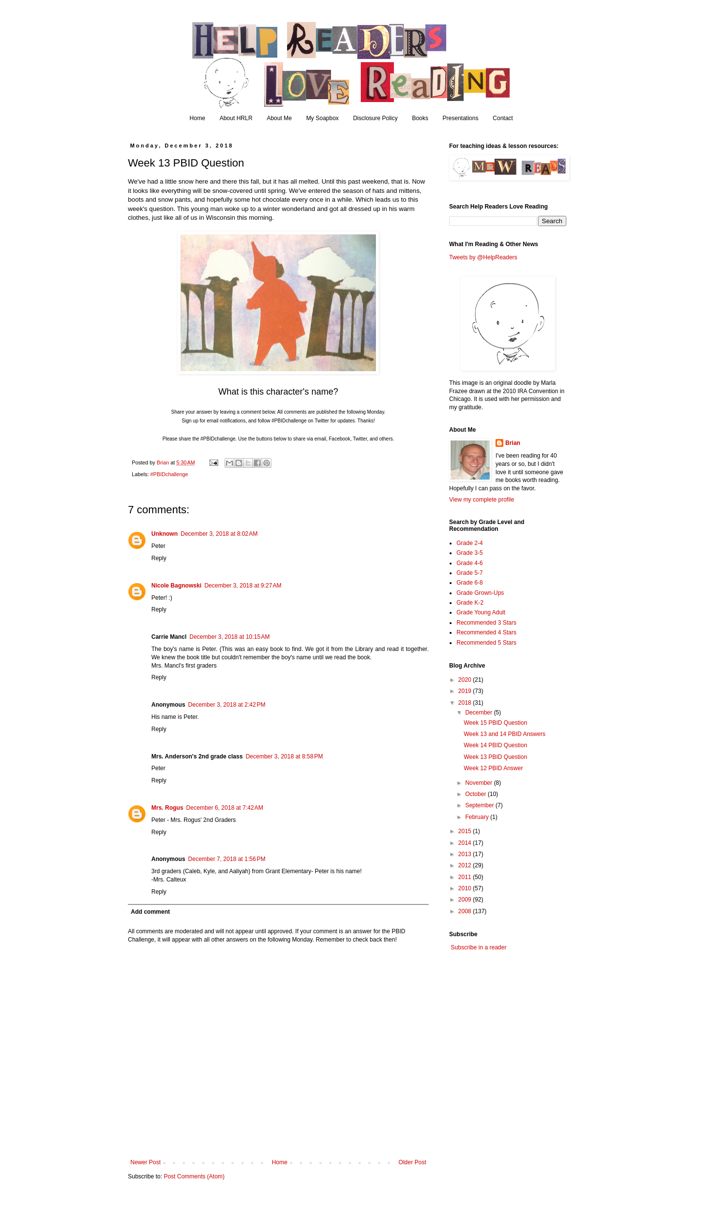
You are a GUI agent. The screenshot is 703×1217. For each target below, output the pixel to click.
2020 (465, 679)
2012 (465, 865)
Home (197, 118)
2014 (465, 842)
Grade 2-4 (469, 543)
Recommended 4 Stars (486, 632)
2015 (465, 831)
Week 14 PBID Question (495, 745)
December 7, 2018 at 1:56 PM (226, 859)
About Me (279, 118)
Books (420, 118)
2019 (465, 691)
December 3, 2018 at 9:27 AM (243, 585)
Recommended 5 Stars (486, 642)
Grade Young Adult (480, 612)
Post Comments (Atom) (194, 1176)
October (476, 794)
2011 (465, 877)
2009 (465, 899)
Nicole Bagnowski (176, 585)
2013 (465, 854)
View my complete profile (481, 499)
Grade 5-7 (469, 572)
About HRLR (236, 118)
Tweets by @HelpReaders (483, 257)
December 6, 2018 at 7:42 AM (224, 807)
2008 (465, 911)
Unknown (164, 533)
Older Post (412, 1162)
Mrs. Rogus (167, 807)
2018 (465, 702)
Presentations (460, 118)
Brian (512, 443)
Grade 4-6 (469, 563)
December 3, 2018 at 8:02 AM (219, 533)
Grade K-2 (469, 602)
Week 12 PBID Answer (493, 768)
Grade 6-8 (469, 582)
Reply (158, 558)
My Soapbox (322, 118)
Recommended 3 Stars (486, 622)
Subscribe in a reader (478, 947)
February (477, 817)
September (480, 805)
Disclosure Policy (375, 118)
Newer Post (145, 1162)
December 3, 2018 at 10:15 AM (229, 636)
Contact (503, 118)
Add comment (150, 911)
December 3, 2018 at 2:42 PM (226, 704)
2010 (465, 888)
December (479, 712)
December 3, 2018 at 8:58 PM (284, 756)
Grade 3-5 (469, 552)
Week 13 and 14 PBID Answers (504, 734)
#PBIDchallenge (169, 474)
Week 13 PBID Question (495, 757)
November (479, 782)
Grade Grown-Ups (480, 592)
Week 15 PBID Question (495, 722)
